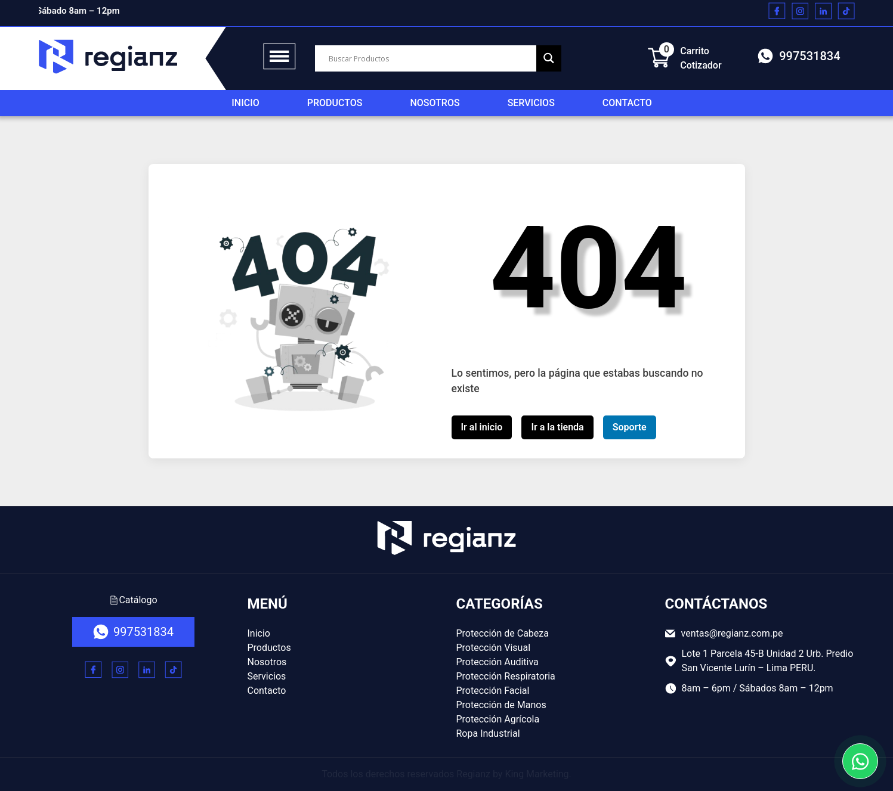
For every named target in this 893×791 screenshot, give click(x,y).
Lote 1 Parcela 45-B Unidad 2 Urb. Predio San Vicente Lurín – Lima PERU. (759, 661)
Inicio (245, 102)
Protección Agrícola (498, 719)
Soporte (630, 427)
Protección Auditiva (497, 662)
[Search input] (431, 58)
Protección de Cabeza (502, 633)
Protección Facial (493, 690)
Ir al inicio (482, 427)
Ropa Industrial (488, 733)
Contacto (627, 102)
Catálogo (133, 600)
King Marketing (536, 774)
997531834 (799, 56)
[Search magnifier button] (548, 58)
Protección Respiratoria (505, 676)
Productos (335, 102)
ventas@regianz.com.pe (724, 633)
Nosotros (434, 102)
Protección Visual (493, 647)
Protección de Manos (501, 705)
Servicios (531, 102)
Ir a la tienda (557, 427)
